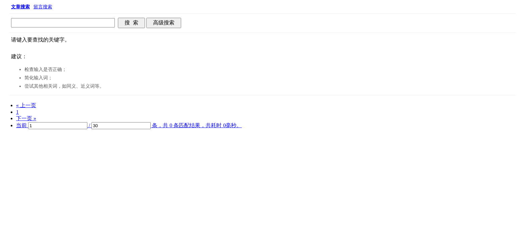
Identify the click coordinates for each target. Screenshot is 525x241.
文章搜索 (20, 6)
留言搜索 (42, 6)
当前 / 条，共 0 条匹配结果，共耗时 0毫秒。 (129, 125)
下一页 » (26, 118)
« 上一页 (26, 105)
